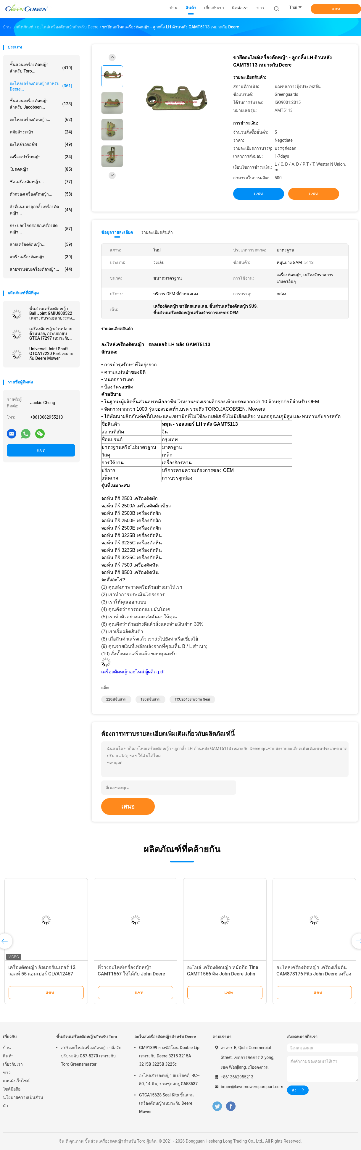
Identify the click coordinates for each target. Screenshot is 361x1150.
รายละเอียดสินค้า (157, 232)
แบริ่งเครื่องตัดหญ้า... (41, 257)
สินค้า (8, 1056)
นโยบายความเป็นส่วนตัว (23, 1101)
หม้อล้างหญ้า (41, 132)
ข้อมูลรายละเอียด (117, 232)
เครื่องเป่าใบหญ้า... (41, 157)
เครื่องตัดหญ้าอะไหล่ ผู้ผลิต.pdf (133, 671)
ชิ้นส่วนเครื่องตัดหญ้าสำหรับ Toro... (41, 67)
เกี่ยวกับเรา (13, 1064)
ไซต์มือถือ (11, 1089)
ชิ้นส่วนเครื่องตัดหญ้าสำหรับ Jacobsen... (41, 103)
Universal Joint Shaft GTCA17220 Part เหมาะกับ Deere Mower (51, 353)
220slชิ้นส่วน (116, 699)
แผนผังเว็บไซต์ (16, 1080)
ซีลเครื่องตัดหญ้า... (41, 182)
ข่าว (7, 1072)
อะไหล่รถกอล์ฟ (41, 144)
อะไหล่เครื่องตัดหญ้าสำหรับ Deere (165, 1036)
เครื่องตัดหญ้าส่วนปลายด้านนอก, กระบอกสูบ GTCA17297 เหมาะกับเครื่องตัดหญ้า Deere (50, 333)
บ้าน (7, 1047)
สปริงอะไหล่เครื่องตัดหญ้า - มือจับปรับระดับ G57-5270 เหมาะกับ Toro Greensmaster (91, 1056)
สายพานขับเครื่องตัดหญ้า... (41, 269)
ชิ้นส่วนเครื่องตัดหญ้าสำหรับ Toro (86, 1036)
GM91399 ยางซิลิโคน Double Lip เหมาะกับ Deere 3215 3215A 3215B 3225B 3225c (169, 1056)
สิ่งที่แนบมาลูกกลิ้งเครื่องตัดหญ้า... (41, 209)
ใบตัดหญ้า (41, 169)
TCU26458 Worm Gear (192, 699)
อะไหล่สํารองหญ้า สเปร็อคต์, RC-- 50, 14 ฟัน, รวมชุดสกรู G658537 (169, 1079)
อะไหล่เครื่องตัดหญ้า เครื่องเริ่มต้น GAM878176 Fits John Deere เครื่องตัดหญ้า (313, 973)
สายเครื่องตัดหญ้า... (41, 244)
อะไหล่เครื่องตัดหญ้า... (41, 119)
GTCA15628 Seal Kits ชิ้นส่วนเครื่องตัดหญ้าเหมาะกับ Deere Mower (166, 1103)
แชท (336, 9)
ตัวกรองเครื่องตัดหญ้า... (41, 194)
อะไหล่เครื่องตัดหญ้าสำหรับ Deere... (41, 86)
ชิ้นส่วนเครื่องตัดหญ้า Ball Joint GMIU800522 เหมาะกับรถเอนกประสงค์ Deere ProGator (52, 313)
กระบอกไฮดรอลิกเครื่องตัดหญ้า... (41, 228)
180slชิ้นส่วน (151, 699)
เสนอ (128, 806)
